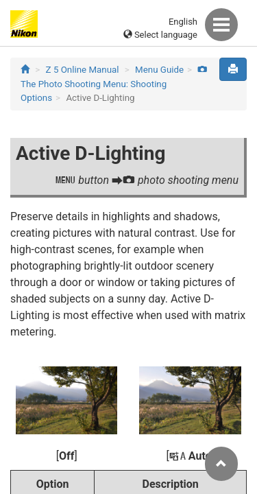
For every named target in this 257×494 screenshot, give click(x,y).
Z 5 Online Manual (82, 69)
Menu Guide (159, 69)
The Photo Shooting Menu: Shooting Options (114, 84)
